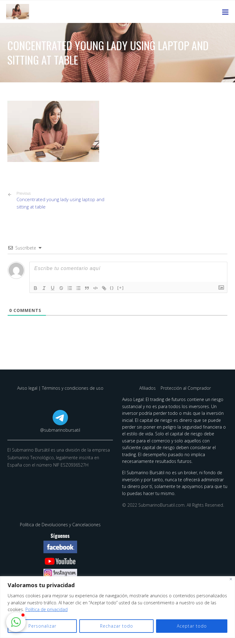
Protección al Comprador (186, 388)
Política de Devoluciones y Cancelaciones (60, 524)
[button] (16, 622)
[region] (117, 607)
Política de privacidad (46, 609)
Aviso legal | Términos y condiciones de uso (60, 388)
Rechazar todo (116, 626)
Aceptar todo (192, 626)
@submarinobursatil (60, 430)
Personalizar (42, 626)
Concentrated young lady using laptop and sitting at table (65, 200)
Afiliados (148, 388)
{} (112, 287)
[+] (120, 287)
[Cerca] (230, 579)
